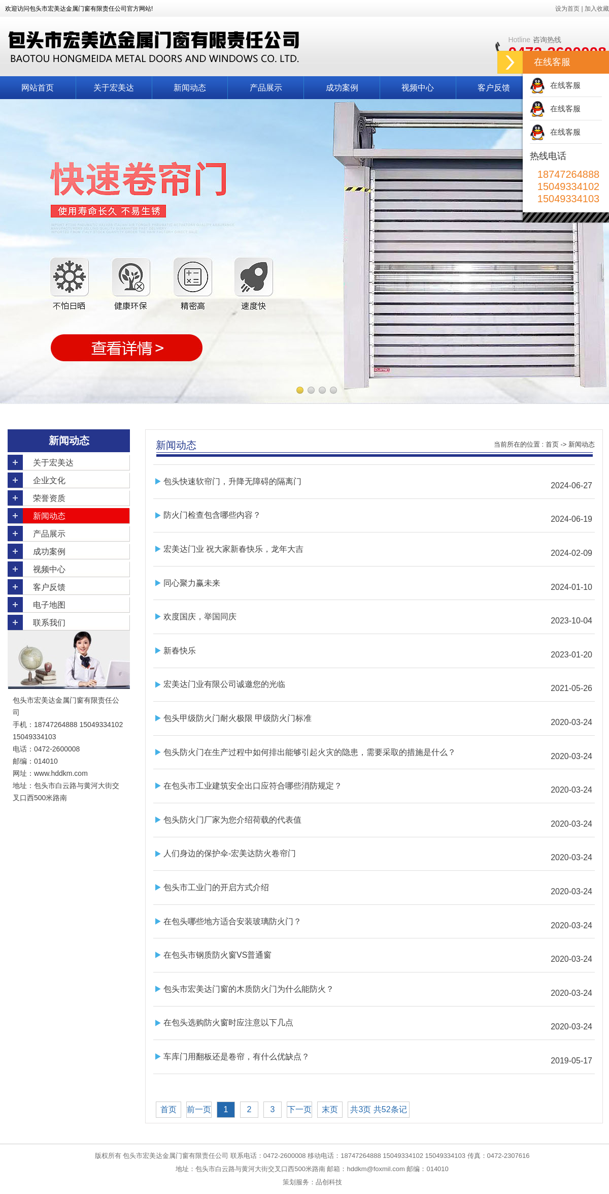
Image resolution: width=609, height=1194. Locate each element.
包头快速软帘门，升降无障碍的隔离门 (232, 481)
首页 (552, 444)
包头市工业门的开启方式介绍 (216, 887)
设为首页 (567, 8)
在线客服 (565, 85)
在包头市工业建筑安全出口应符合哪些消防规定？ (252, 785)
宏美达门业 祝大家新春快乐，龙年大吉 (233, 549)
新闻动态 (190, 87)
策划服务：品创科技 (312, 1182)
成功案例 (342, 87)
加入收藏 (597, 8)
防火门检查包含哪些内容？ (212, 515)
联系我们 (49, 622)
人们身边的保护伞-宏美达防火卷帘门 (229, 853)
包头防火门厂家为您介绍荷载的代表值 (232, 819)
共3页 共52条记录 (378, 1111)
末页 (330, 1109)
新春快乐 (179, 650)
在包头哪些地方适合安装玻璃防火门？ (232, 921)
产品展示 (266, 87)
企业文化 (49, 480)
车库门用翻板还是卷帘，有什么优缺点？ (236, 1056)
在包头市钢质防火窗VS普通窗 (217, 955)
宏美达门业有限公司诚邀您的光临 (224, 684)
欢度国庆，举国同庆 (199, 616)
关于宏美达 (113, 87)
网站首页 (37, 87)
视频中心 (417, 87)
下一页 (299, 1109)
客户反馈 (494, 87)
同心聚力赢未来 (191, 583)
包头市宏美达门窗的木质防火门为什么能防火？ (248, 989)
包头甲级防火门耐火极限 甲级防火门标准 (237, 718)
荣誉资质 (49, 498)
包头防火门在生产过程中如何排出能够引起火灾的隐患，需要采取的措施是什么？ (309, 752)
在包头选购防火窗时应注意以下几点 (228, 1022)
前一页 (199, 1109)
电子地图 (49, 605)
